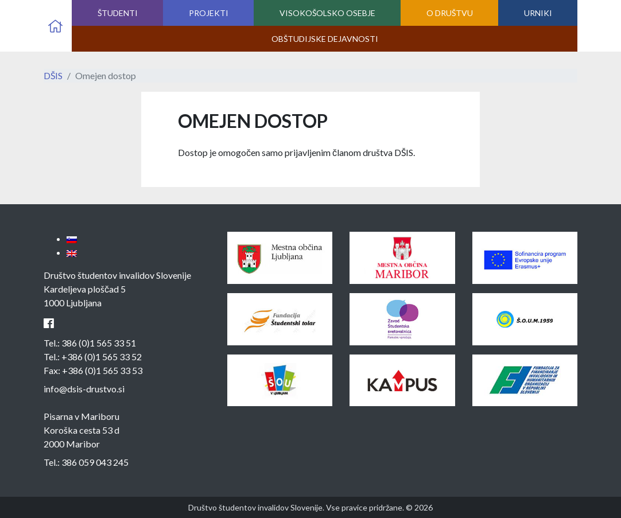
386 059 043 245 (95, 462)
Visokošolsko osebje (327, 13)
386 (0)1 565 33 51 (98, 342)
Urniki (538, 13)
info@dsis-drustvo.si (84, 388)
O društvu (449, 13)
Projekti (208, 13)
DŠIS (53, 75)
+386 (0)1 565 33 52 (101, 356)
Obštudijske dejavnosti (324, 39)
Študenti (118, 13)
